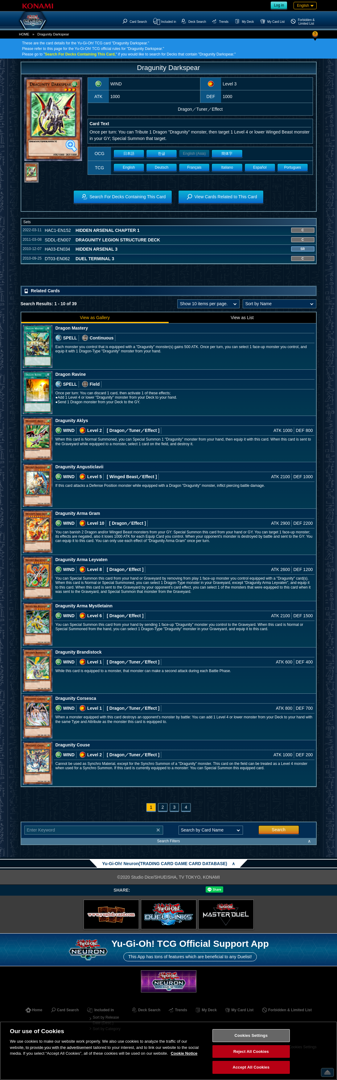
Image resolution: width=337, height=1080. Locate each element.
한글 (161, 153)
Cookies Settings (251, 1035)
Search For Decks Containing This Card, (80, 54)
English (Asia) (194, 153)
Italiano (227, 167)
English (129, 167)
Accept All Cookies (250, 1067)
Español (259, 167)
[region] (168, 1050)
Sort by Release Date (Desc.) (106, 1020)
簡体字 (226, 153)
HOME (24, 34)
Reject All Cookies (251, 1051)
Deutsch (161, 167)
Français (194, 167)
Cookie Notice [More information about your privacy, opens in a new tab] (184, 1053)
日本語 (128, 153)
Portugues (292, 167)
